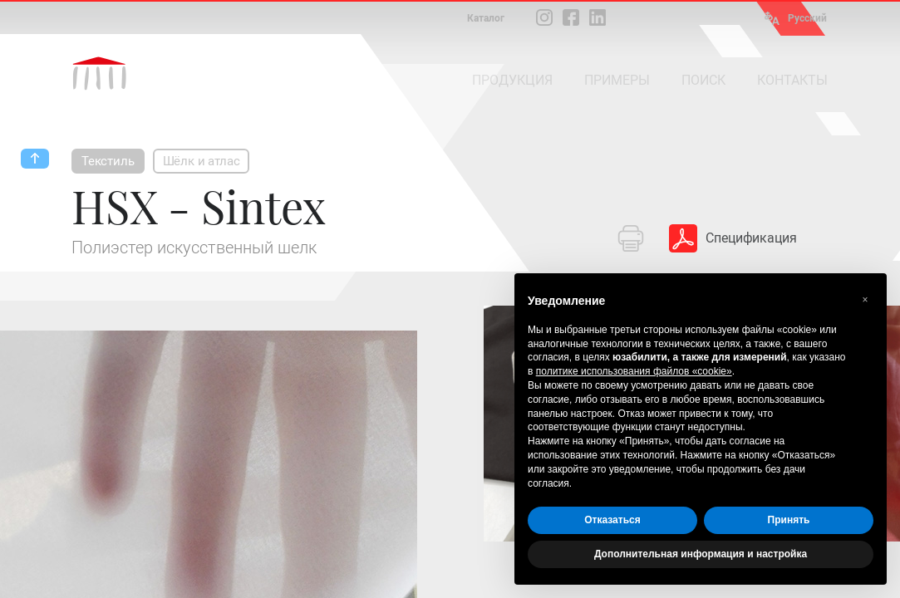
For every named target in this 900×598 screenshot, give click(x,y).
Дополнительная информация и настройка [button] (700, 554)
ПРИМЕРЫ (617, 80)
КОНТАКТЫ (792, 80)
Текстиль (108, 161)
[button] (865, 300)
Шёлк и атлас (201, 161)
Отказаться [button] (612, 520)
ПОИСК (703, 80)
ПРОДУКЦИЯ (512, 80)
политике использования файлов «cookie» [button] (634, 371)
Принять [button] (789, 520)
